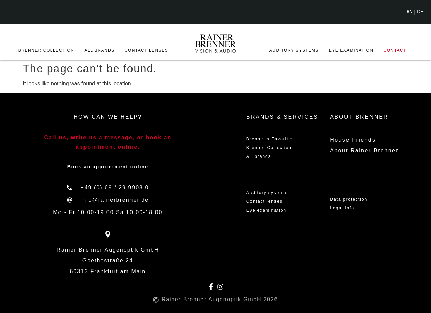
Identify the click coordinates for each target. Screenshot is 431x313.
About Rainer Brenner (364, 150)
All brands (99, 50)
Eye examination (351, 50)
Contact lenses (146, 50)
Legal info (345, 211)
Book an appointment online (107, 166)
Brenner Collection (46, 50)
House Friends (353, 140)
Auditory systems (294, 50)
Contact (395, 50)
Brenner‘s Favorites (277, 140)
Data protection (354, 200)
